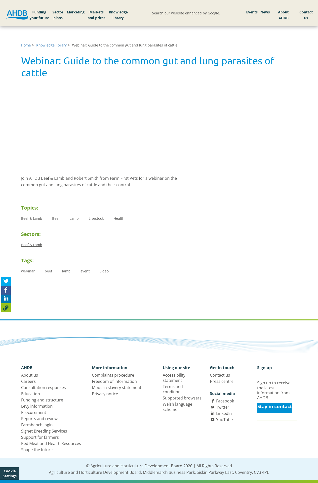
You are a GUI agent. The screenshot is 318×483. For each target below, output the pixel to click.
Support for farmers (40, 437)
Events (252, 12)
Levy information (37, 406)
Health (119, 218)
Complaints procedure (113, 375)
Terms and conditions (173, 389)
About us (29, 375)
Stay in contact (274, 406)
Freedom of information (114, 381)
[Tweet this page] (6, 281)
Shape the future (37, 449)
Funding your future (39, 15)
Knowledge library (118, 15)
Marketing (75, 12)
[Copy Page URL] (6, 307)
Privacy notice (105, 393)
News (265, 12)
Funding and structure (42, 400)
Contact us (306, 15)
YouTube (224, 419)
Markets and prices (96, 15)
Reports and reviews (40, 418)
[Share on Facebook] (6, 290)
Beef (56, 218)
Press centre (222, 381)
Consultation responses (43, 387)
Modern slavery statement (116, 387)
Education (30, 393)
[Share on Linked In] (6, 299)
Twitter (222, 407)
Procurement (33, 412)
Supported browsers (182, 398)
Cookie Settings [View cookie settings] (10, 473)
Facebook (225, 401)
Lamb (74, 218)
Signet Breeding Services (44, 431)
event (85, 271)
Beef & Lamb (31, 218)
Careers (28, 381)
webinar (28, 271)
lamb (66, 271)
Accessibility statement (174, 377)
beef (48, 271)
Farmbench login (37, 425)
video (104, 271)
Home (26, 45)
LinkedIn (224, 413)
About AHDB (283, 15)
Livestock (96, 218)
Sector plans (57, 15)
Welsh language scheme (177, 406)
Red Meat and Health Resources (51, 443)
